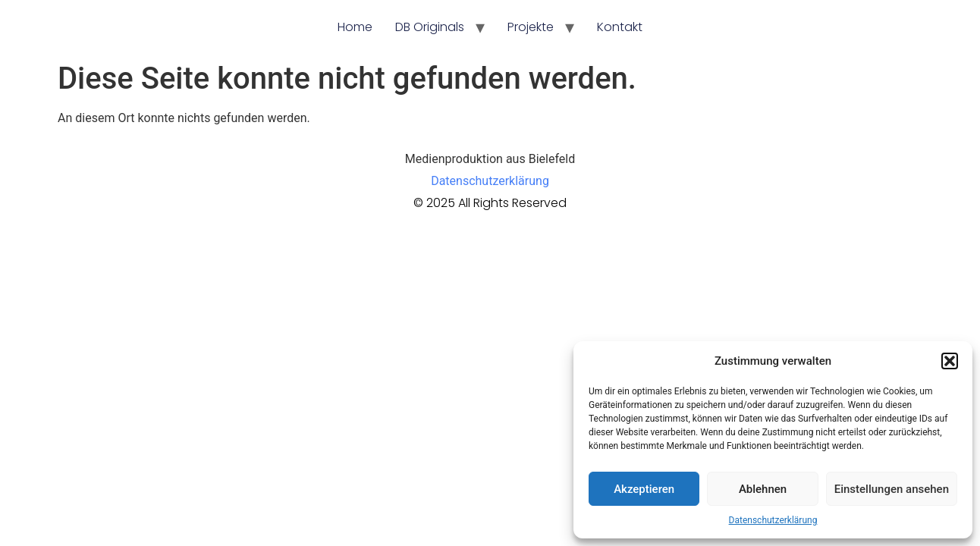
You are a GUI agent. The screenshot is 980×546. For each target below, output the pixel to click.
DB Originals (429, 27)
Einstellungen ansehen (891, 489)
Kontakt (619, 27)
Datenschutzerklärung (773, 520)
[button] (949, 361)
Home (355, 27)
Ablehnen (763, 489)
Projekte (530, 27)
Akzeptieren (644, 489)
